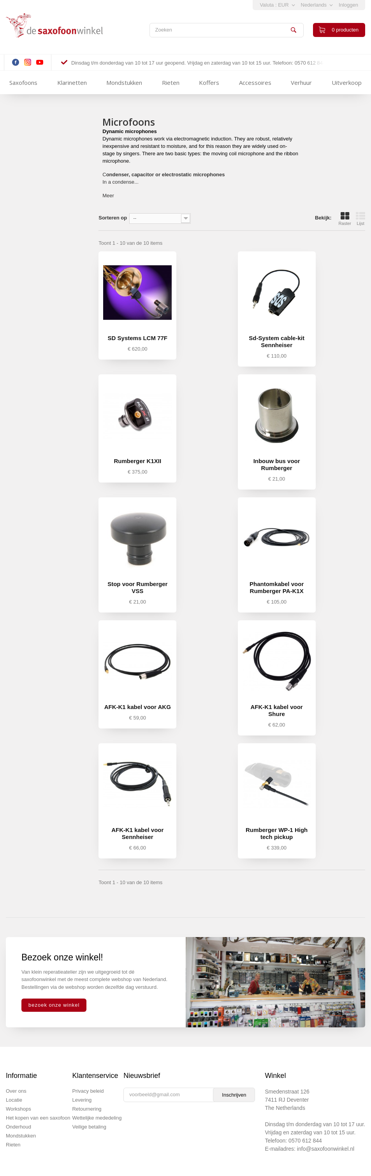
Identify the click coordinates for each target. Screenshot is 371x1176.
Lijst (360, 219)
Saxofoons (23, 82)
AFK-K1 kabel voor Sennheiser (137, 833)
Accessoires (255, 82)
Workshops (18, 1109)
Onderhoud (18, 1127)
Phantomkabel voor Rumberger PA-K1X (277, 587)
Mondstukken (124, 82)
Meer (108, 195)
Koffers (209, 82)
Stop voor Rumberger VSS (137, 587)
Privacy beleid (88, 1091)
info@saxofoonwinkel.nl (325, 1149)
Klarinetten (72, 82)
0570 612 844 (305, 1140)
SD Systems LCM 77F (137, 338)
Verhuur (301, 82)
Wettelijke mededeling (96, 1118)
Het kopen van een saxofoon (38, 1118)
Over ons (16, 1091)
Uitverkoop (347, 82)
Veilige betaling (89, 1127)
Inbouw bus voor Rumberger (276, 464)
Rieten (170, 82)
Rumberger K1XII (137, 461)
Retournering (86, 1109)
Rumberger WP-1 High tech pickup (277, 833)
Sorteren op (112, 218)
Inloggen (348, 5)
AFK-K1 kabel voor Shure (277, 710)
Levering (81, 1100)
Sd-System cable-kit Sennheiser (276, 341)
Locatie (14, 1100)
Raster (345, 219)
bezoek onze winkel (53, 1005)
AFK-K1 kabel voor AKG (137, 707)
